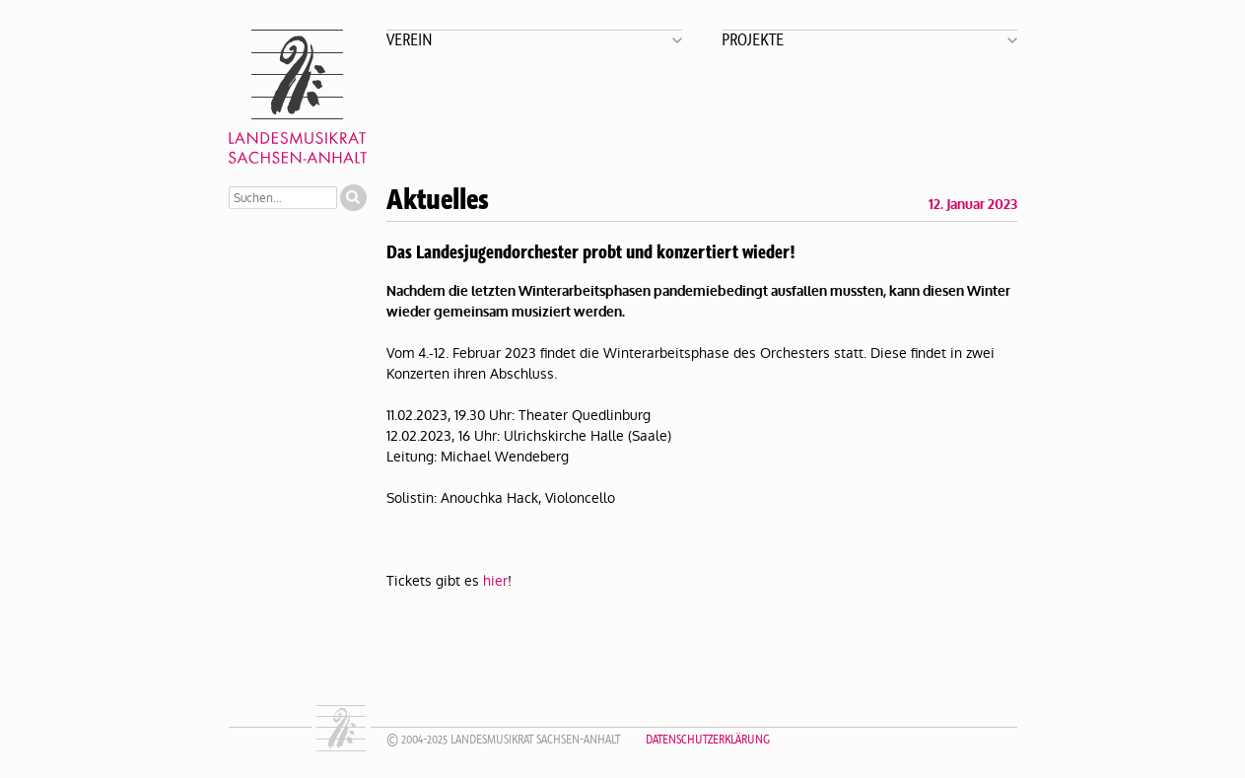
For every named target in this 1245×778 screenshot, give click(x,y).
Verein (409, 39)
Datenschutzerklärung (708, 739)
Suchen (353, 197)
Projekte (753, 39)
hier (495, 581)
